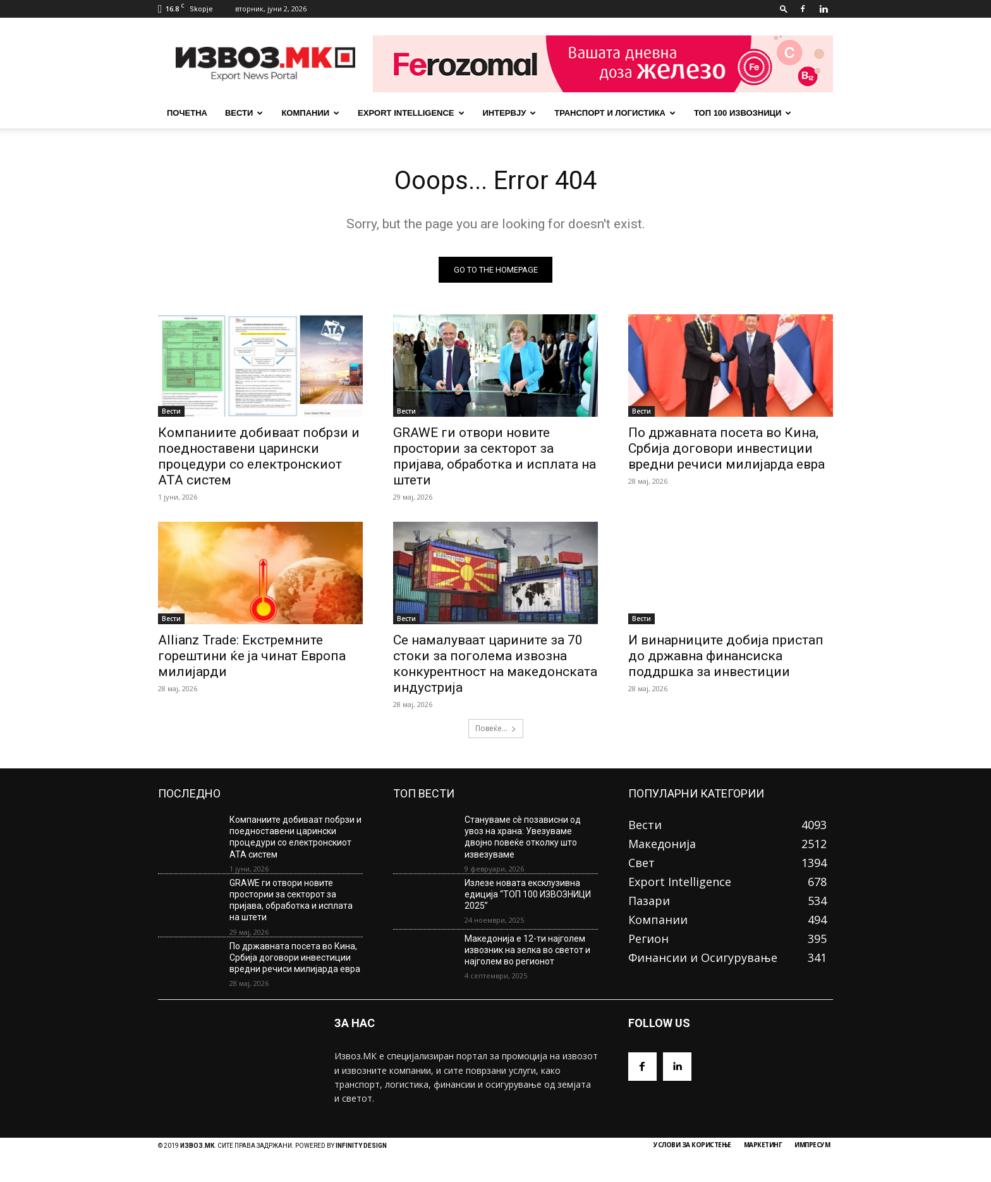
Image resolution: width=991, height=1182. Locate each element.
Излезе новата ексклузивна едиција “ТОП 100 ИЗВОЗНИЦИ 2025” (528, 894)
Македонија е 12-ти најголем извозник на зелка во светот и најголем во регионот (527, 949)
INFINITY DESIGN (361, 1145)
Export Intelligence (411, 113)
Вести (244, 113)
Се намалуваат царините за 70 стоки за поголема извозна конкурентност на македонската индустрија (495, 663)
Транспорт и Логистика (615, 113)
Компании (310, 113)
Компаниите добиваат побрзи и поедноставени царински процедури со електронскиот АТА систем (259, 456)
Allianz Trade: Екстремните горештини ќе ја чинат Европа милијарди (252, 655)
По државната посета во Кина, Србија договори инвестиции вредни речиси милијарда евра (726, 448)
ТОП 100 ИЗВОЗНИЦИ (742, 113)
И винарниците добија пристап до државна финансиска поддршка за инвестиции (726, 655)
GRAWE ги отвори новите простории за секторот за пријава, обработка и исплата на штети (494, 456)
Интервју (510, 113)
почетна (187, 113)
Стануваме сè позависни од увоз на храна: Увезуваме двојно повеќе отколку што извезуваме (523, 837)
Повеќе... (495, 728)
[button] (783, 8)
